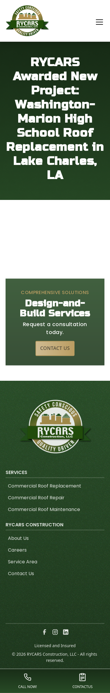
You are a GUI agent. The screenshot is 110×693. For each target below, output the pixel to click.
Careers (17, 558)
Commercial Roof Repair (36, 506)
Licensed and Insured (55, 654)
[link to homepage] (28, 20)
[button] (95, 22)
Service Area (22, 570)
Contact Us (55, 357)
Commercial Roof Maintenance (44, 518)
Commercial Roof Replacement (44, 494)
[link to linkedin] (65, 640)
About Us (18, 547)
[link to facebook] (44, 640)
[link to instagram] (55, 640)
